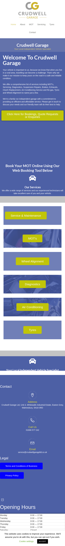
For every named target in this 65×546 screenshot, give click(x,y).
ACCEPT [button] (42, 541)
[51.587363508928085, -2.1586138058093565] (32, 141)
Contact (32, 32)
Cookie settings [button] (26, 541)
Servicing (41, 24)
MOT (31, 24)
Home (13, 24)
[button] (32, 115)
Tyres (51, 24)
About (22, 24)
